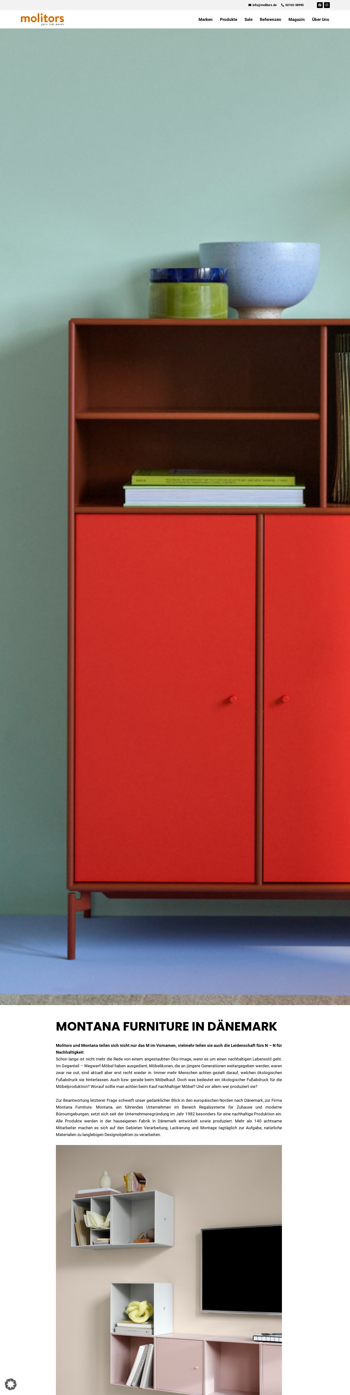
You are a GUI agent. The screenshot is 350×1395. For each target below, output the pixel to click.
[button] (10, 1384)
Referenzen (270, 19)
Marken (206, 19)
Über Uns (320, 19)
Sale (249, 19)
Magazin (297, 19)
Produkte (228, 19)
